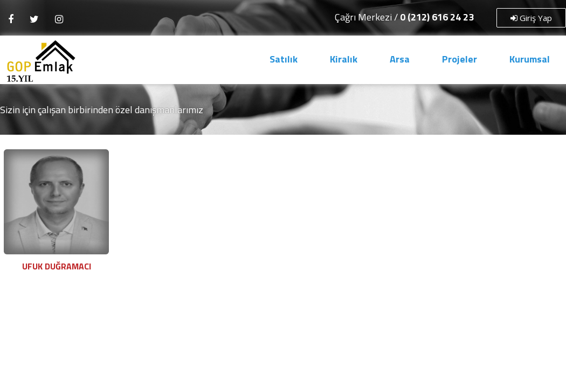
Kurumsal (529, 59)
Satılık (284, 59)
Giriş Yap (531, 17)
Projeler (459, 59)
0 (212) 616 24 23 (437, 17)
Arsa (400, 59)
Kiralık (343, 59)
